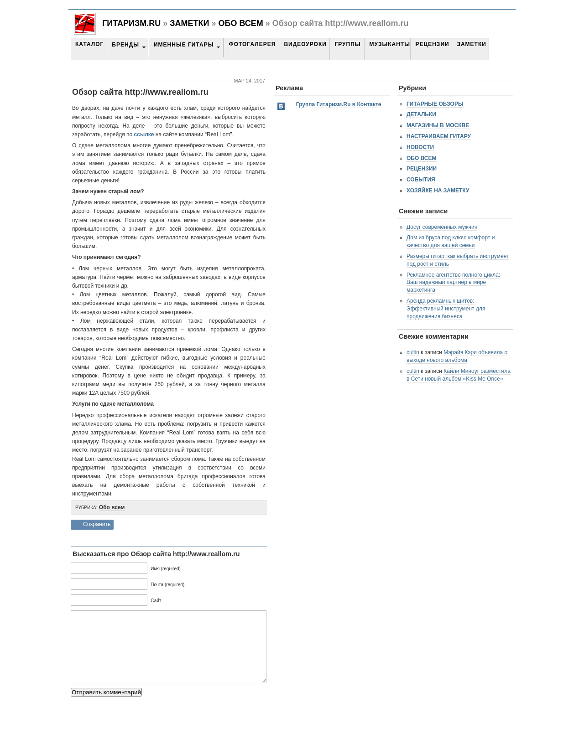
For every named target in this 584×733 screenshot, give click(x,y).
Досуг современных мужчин (442, 227)
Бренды (125, 44)
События (421, 179)
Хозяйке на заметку (438, 190)
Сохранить (97, 524)
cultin (413, 352)
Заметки (189, 23)
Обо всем (240, 23)
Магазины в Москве (438, 125)
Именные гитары (184, 44)
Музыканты (389, 44)
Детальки (421, 114)
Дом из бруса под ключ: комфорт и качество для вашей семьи (451, 241)
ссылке (144, 134)
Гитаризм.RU (131, 23)
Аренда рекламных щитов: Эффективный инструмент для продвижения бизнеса (446, 309)
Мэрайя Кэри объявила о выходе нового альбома (457, 356)
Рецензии (432, 44)
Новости (420, 147)
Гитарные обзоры (435, 104)
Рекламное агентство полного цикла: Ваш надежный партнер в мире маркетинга (453, 283)
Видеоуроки (305, 44)
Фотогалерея (252, 44)
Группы (347, 44)
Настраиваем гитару (439, 136)
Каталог (89, 44)
